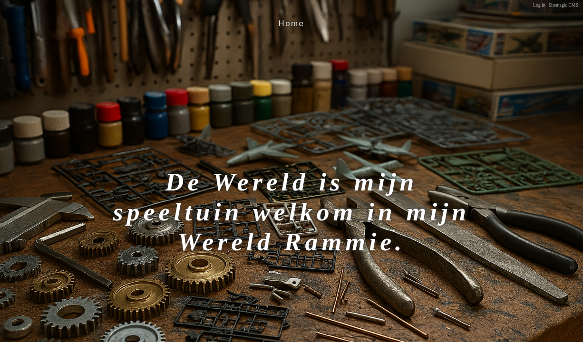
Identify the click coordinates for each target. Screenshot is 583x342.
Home (292, 23)
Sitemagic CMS (563, 5)
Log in (539, 5)
